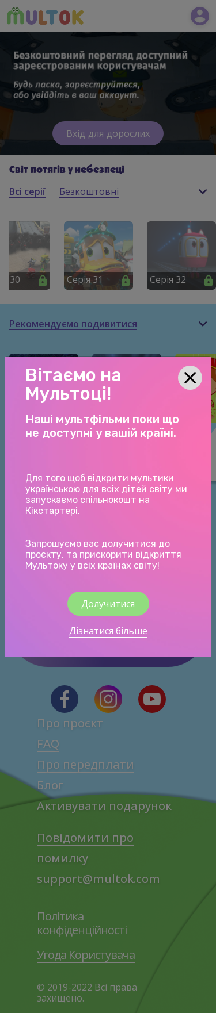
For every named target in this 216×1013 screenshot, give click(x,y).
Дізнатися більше (108, 630)
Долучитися (108, 603)
